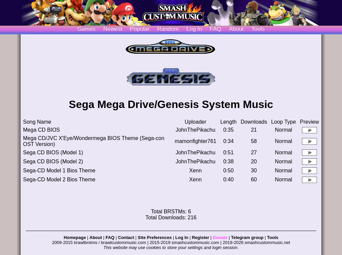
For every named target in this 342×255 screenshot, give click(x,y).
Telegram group (247, 237)
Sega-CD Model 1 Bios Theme (59, 170)
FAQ (215, 29)
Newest (112, 29)
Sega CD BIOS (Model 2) (53, 161)
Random (168, 29)
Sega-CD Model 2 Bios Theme (59, 179)
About (236, 29)
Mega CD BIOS (41, 130)
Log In (181, 237)
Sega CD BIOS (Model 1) (53, 152)
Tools (258, 29)
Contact (126, 237)
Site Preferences (155, 237)
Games (86, 29)
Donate (220, 237)
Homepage (75, 237)
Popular (140, 29)
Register (200, 237)
